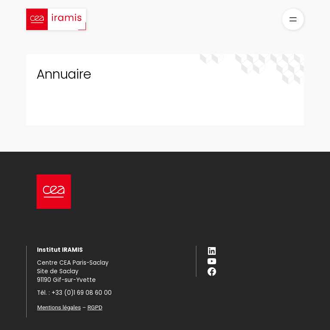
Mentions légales (59, 307)
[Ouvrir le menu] (293, 19)
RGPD (95, 307)
